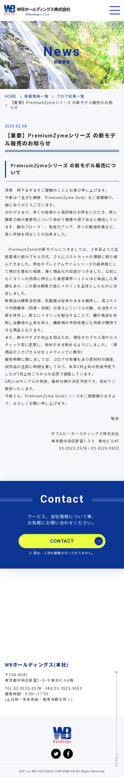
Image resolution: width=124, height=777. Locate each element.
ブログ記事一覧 (70, 96)
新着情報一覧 (37, 96)
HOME (11, 96)
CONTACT (62, 541)
